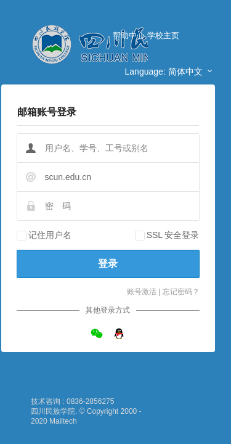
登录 (108, 263)
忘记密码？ (181, 291)
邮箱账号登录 (46, 112)
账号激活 (141, 291)
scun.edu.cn (68, 177)
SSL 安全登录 (173, 235)
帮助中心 (129, 35)
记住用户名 (49, 235)
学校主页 (163, 35)
